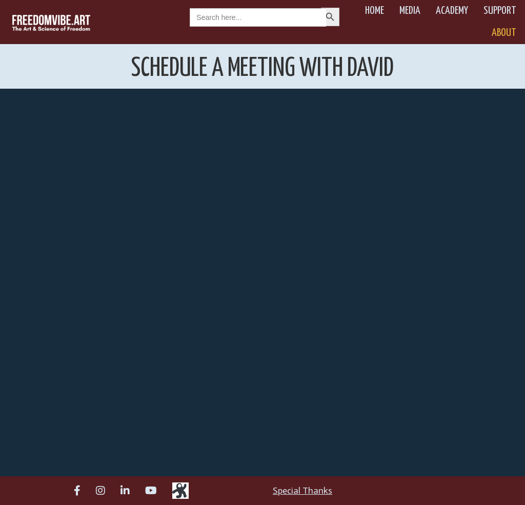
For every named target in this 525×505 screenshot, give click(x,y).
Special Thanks (302, 490)
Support (499, 11)
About (504, 33)
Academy (452, 11)
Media (409, 11)
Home (374, 11)
